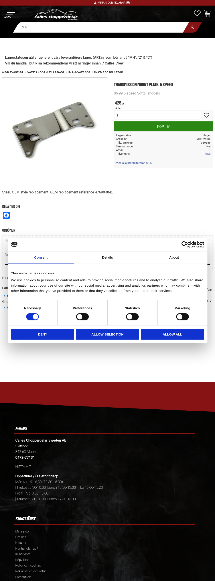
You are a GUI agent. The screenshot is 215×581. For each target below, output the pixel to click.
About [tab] (174, 257)
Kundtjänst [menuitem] (22, 554)
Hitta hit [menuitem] (20, 543)
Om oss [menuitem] (20, 537)
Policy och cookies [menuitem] (28, 565)
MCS (208, 153)
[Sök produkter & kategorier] (101, 27)
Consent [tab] (41, 257)
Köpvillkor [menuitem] (22, 560)
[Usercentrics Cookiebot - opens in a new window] (184, 244)
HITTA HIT (23, 467)
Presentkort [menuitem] (23, 577)
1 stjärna (7, 240)
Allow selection (107, 334)
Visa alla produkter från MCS (134, 163)
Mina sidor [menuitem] (22, 531)
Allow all (172, 334)
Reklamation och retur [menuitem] (30, 571)
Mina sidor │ (106, 2)
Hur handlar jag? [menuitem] (26, 549)
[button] (9, 14)
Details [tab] (107, 257)
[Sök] (192, 27)
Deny (42, 334)
